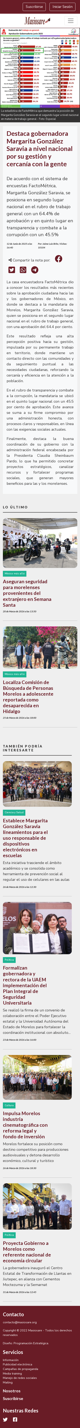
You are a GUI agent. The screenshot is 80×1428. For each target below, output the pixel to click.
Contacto (13, 1314)
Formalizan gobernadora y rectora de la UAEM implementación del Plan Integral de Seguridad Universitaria (25, 985)
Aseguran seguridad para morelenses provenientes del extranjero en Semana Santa (27, 593)
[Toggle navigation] (70, 21)
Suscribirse (34, 6)
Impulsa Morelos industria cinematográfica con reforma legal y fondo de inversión (25, 1124)
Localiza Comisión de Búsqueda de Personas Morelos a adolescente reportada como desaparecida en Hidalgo (28, 696)
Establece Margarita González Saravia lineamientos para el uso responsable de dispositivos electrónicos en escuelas (25, 838)
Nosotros (11, 1390)
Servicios (13, 1352)
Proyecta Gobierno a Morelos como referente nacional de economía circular (27, 1251)
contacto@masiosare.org (20, 1322)
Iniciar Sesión (63, 6)
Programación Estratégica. (31, 1343)
